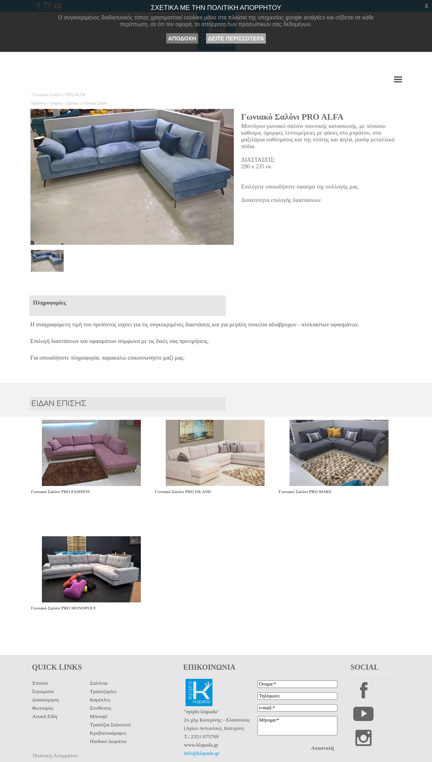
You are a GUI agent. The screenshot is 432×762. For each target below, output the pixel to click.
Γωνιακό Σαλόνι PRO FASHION (60, 492)
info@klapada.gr (202, 753)
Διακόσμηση (45, 700)
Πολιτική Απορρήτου (55, 755)
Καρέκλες (100, 700)
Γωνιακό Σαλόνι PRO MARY (305, 492)
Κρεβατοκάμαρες (108, 733)
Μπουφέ (99, 716)
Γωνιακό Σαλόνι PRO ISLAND (183, 492)
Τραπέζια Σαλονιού (110, 725)
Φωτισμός (42, 708)
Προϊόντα (39, 103)
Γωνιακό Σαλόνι (95, 103)
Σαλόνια (72, 103)
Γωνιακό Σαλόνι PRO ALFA (292, 117)
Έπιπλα (56, 103)
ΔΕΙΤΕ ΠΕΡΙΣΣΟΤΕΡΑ (236, 38)
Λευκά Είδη (44, 716)
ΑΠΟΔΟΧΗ (182, 38)
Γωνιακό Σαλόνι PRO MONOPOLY (64, 608)
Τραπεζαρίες (103, 691)
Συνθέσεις (100, 708)
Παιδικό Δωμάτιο (108, 741)
